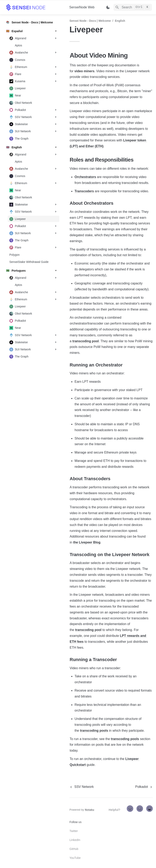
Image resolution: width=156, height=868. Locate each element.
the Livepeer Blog (86, 542)
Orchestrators (85, 177)
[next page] (144, 786)
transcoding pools (94, 730)
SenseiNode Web (81, 7)
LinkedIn (74, 840)
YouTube (75, 857)
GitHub (73, 849)
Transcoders (84, 191)
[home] (34, 7)
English (120, 20)
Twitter (73, 831)
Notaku (89, 809)
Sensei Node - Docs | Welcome (90, 20)
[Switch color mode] (108, 7)
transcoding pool (85, 341)
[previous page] (81, 786)
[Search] (133, 7)
